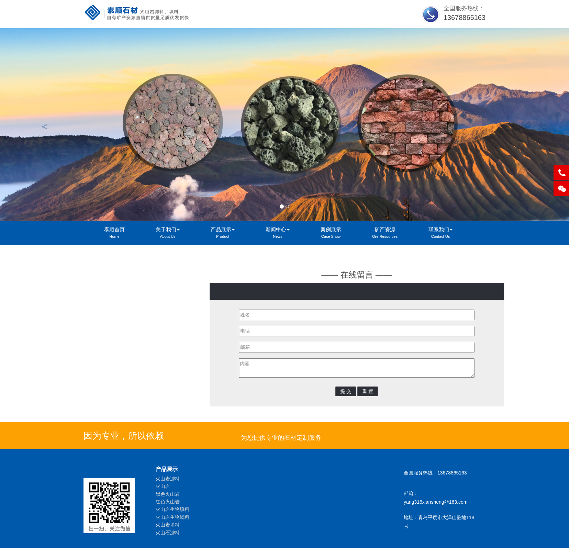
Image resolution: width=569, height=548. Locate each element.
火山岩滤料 (168, 478)
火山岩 (163, 486)
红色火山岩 (168, 501)
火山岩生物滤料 (172, 517)
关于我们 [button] (168, 233)
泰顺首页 (114, 233)
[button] (42, 124)
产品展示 (167, 469)
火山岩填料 (168, 524)
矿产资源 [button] (385, 233)
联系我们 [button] (440, 233)
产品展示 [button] (223, 233)
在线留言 (107, 318)
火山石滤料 (168, 532)
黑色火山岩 (168, 494)
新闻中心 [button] (278, 233)
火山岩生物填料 (172, 509)
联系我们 (107, 302)
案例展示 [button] (331, 233)
